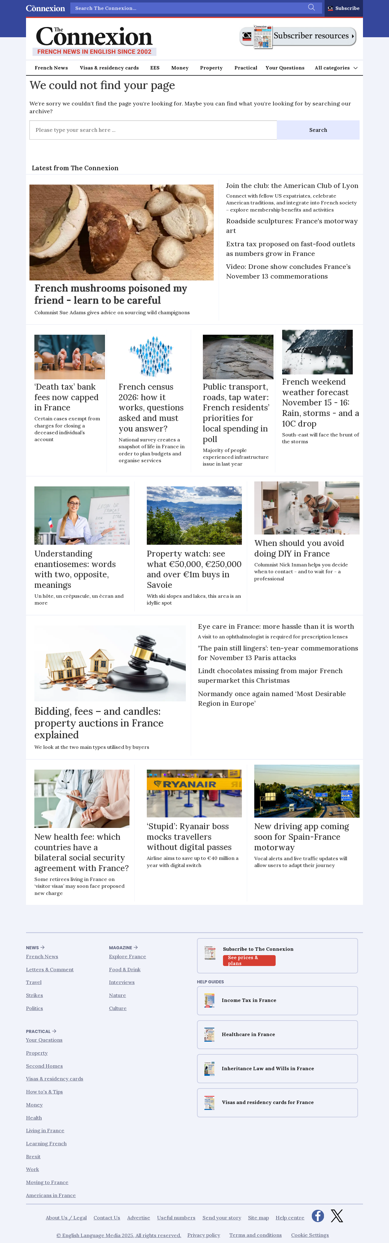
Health (34, 1117)
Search (318, 130)
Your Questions (284, 68)
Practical (245, 68)
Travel (34, 982)
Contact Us (107, 1217)
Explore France (127, 956)
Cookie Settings (310, 1235)
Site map (258, 1217)
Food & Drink (125, 969)
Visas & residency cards (109, 68)
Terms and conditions (255, 1235)
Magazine (120, 948)
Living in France (45, 1130)
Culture (118, 1008)
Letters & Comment (50, 969)
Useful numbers (176, 1217)
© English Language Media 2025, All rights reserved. (118, 1235)
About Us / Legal (66, 1217)
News (32, 948)
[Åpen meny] (336, 67)
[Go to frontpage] (94, 41)
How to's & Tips (44, 1092)
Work (32, 1169)
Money (180, 68)
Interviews (122, 982)
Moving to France (47, 1182)
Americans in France (51, 1195)
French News (51, 68)
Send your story (222, 1217)
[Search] (311, 8)
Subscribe (347, 8)
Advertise (138, 1217)
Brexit (33, 1156)
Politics (34, 1008)
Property (211, 68)
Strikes (34, 995)
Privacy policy (203, 1235)
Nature (117, 995)
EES (155, 68)
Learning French (46, 1143)
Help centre (290, 1217)
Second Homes (44, 1066)
